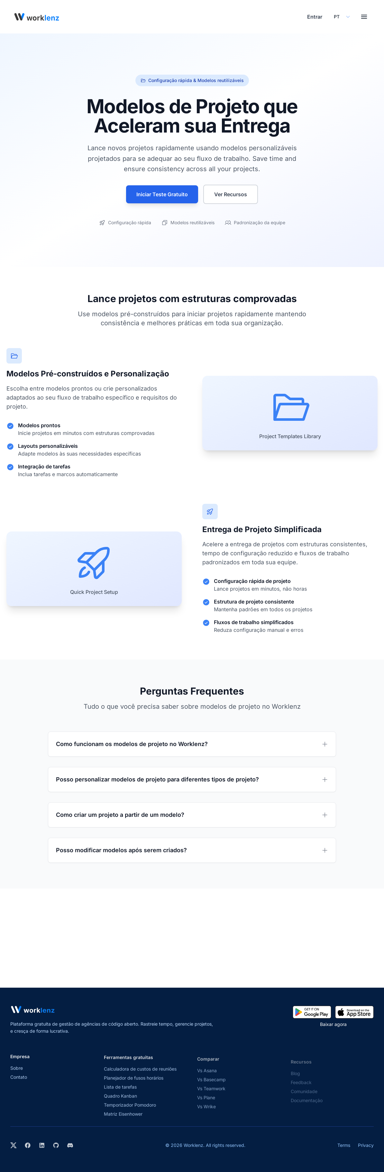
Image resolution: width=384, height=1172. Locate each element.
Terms (343, 1145)
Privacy (366, 1145)
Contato (18, 1083)
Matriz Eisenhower (123, 1122)
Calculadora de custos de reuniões (140, 1077)
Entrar (314, 17)
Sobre (16, 1074)
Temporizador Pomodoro (130, 1113)
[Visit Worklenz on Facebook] (27, 1145)
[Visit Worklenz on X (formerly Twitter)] (13, 1145)
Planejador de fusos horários (133, 1086)
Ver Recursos (230, 194)
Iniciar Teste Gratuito (162, 194)
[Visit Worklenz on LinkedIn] (42, 1145)
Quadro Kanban (120, 1104)
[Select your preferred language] (341, 16)
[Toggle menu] (364, 17)
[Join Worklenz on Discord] (70, 1145)
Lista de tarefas (120, 1095)
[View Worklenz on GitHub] (56, 1145)
